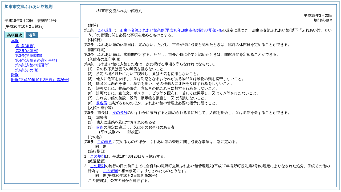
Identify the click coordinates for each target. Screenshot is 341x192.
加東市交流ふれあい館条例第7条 (171, 30)
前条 (100, 127)
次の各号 (119, 112)
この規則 (105, 30)
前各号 (101, 103)
